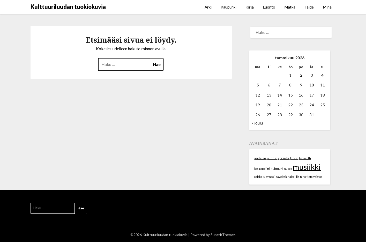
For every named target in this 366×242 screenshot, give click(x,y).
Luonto (269, 7)
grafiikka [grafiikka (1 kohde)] (283, 158)
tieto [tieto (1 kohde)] (309, 176)
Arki (208, 7)
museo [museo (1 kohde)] (287, 168)
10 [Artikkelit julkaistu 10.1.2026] (311, 85)
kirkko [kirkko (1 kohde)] (294, 158)
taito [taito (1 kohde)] (303, 176)
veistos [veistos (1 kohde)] (317, 176)
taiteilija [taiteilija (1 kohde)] (293, 176)
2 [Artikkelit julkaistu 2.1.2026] (301, 75)
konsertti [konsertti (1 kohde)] (305, 158)
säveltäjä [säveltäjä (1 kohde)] (282, 176)
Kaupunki (228, 7)
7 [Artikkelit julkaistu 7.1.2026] (280, 85)
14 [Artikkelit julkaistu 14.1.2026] (279, 95)
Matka (289, 7)
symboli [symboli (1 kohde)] (270, 176)
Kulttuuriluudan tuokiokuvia (68, 6)
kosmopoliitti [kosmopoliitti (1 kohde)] (262, 168)
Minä (327, 7)
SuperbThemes (223, 234)
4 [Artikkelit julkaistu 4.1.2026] (322, 75)
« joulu (257, 123)
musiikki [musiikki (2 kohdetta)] (307, 166)
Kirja (249, 7)
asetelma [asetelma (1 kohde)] (260, 158)
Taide (309, 7)
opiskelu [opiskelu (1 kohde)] (259, 176)
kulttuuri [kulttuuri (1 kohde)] (277, 168)
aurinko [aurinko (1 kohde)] (272, 158)
